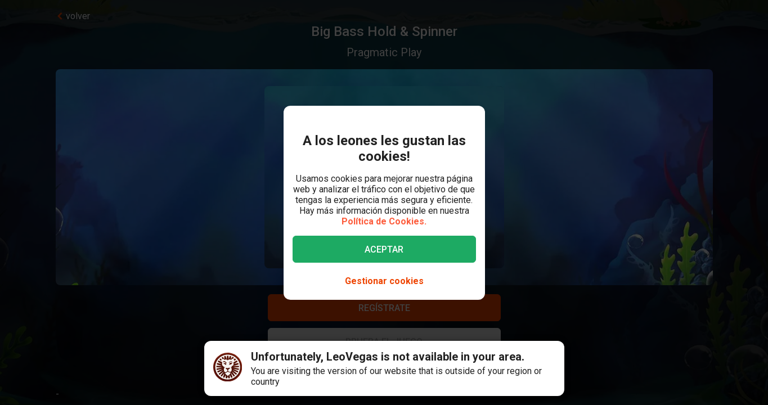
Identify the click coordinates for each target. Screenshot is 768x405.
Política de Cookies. (384, 221)
